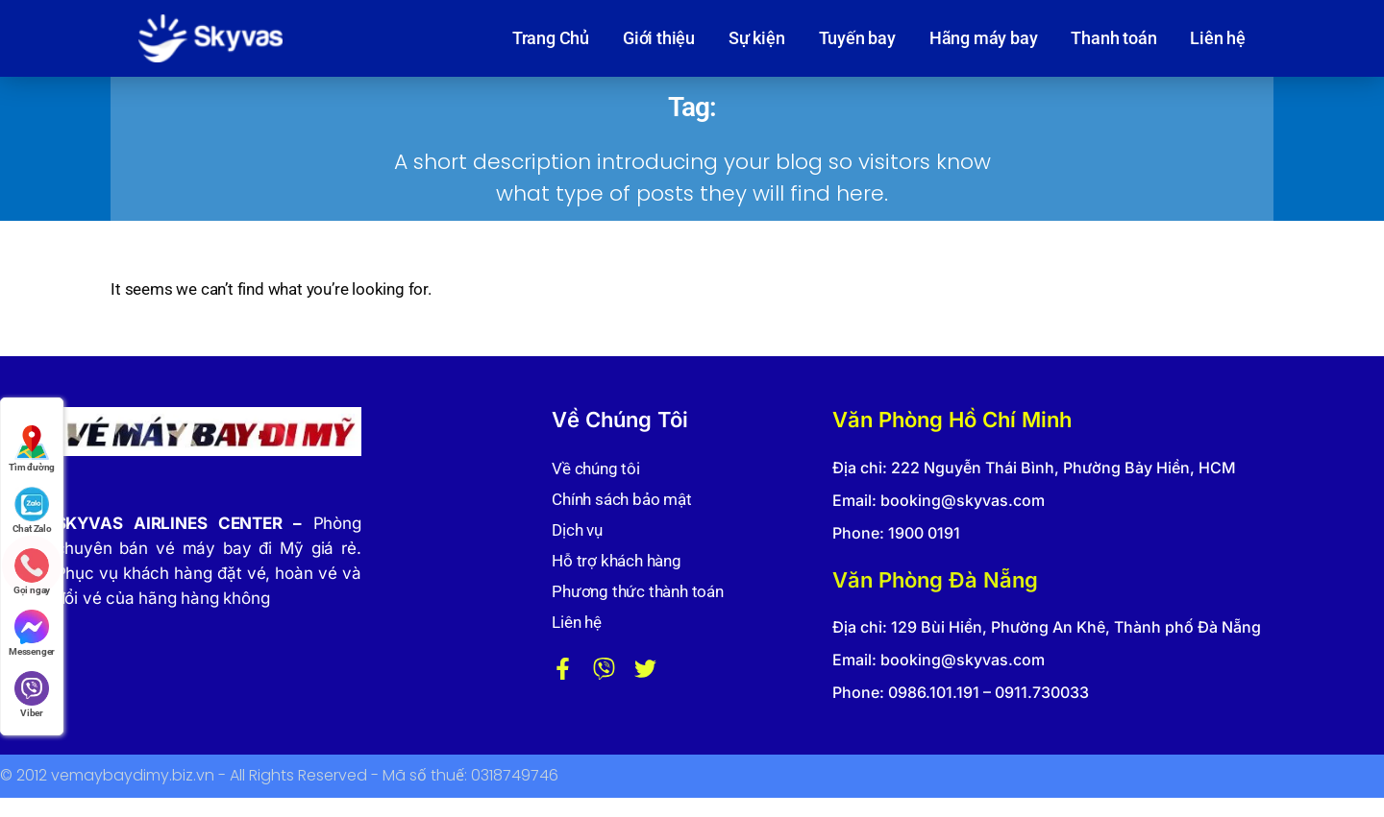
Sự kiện (757, 38)
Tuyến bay (857, 38)
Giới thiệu (659, 38)
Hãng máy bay (983, 38)
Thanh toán (1113, 38)
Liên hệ (1218, 38)
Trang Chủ (550, 38)
